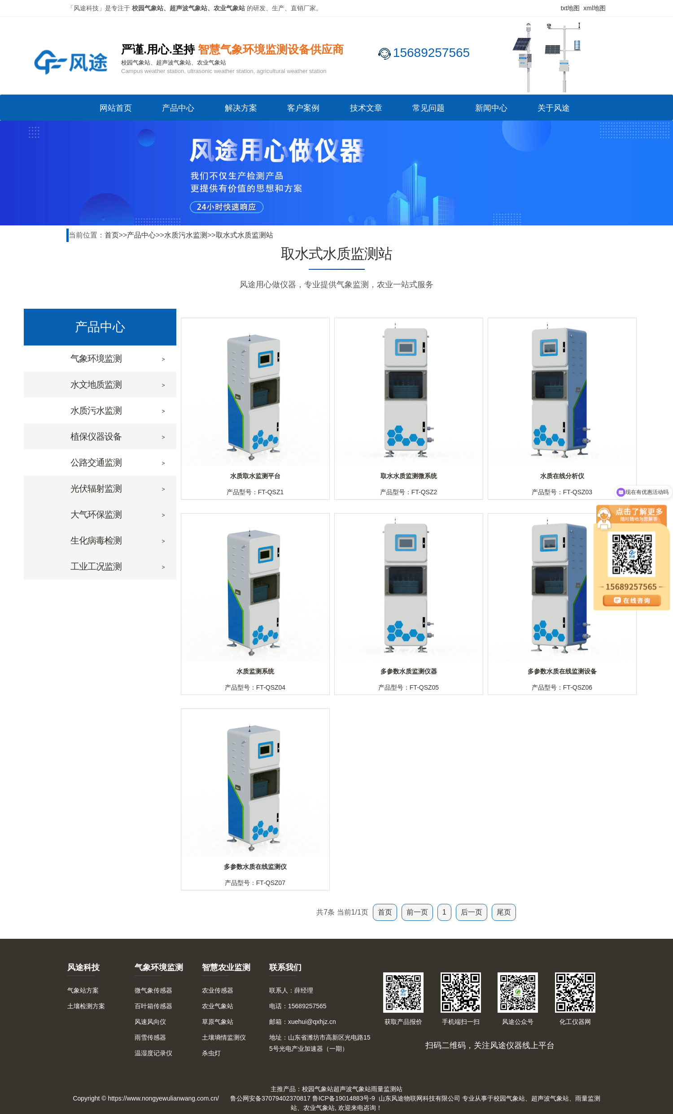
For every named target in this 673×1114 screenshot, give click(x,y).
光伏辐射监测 (96, 488)
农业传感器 (217, 990)
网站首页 (116, 108)
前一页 (417, 912)
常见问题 (428, 108)
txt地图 (570, 8)
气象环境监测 (96, 358)
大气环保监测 (96, 514)
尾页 (504, 912)
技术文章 (366, 108)
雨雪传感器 (150, 1037)
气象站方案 (83, 990)
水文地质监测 (96, 384)
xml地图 (594, 8)
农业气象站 (217, 1006)
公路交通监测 (96, 462)
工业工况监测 (96, 566)
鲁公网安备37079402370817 (270, 1098)
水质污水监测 (185, 235)
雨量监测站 (386, 1088)
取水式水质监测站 (244, 235)
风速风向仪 (150, 1021)
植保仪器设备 (96, 436)
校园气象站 (317, 1088)
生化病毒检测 (96, 540)
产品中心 (178, 108)
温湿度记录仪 (153, 1053)
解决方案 (241, 108)
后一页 (471, 912)
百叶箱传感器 (153, 1006)
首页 (112, 235)
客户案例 (303, 108)
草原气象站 (217, 1021)
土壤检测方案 (86, 1006)
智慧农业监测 (226, 967)
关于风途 (554, 108)
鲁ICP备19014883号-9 (343, 1098)
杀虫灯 (211, 1053)
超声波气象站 (352, 1088)
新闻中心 (491, 108)
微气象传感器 (153, 990)
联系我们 (285, 967)
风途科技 (83, 967)
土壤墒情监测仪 (224, 1037)
